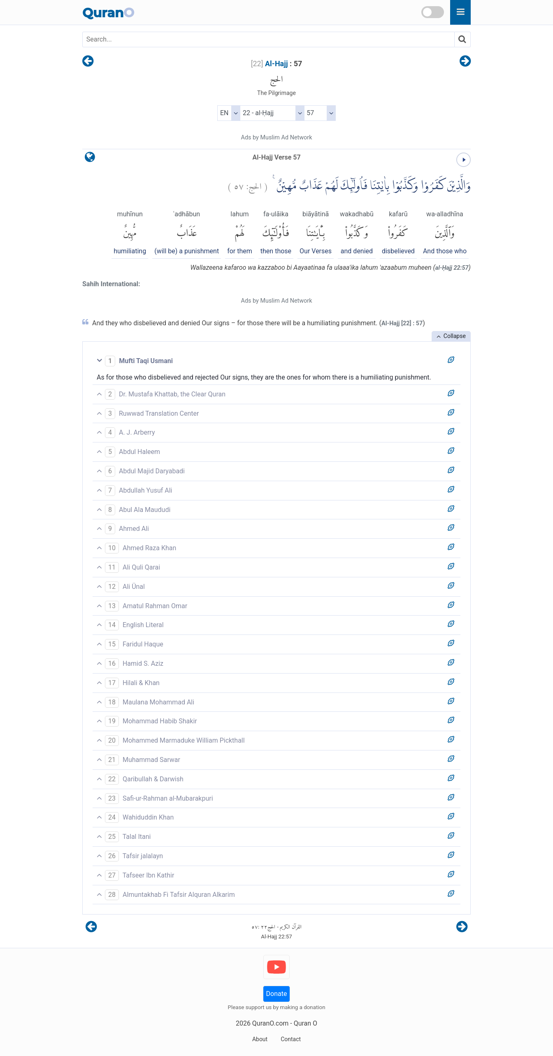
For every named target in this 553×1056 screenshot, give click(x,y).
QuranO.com (270, 1023)
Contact (291, 1039)
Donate (276, 994)
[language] (90, 159)
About (259, 1039)
